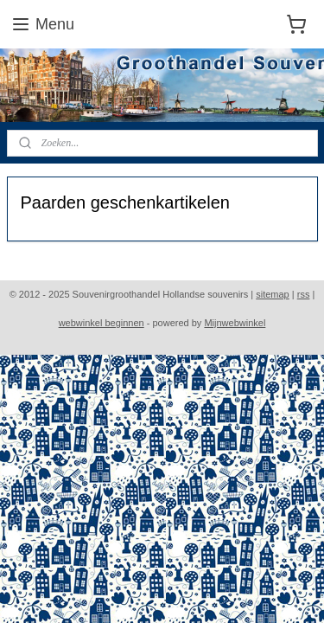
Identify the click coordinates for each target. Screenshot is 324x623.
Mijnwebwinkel (234, 323)
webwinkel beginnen (101, 323)
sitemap (272, 294)
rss (303, 294)
